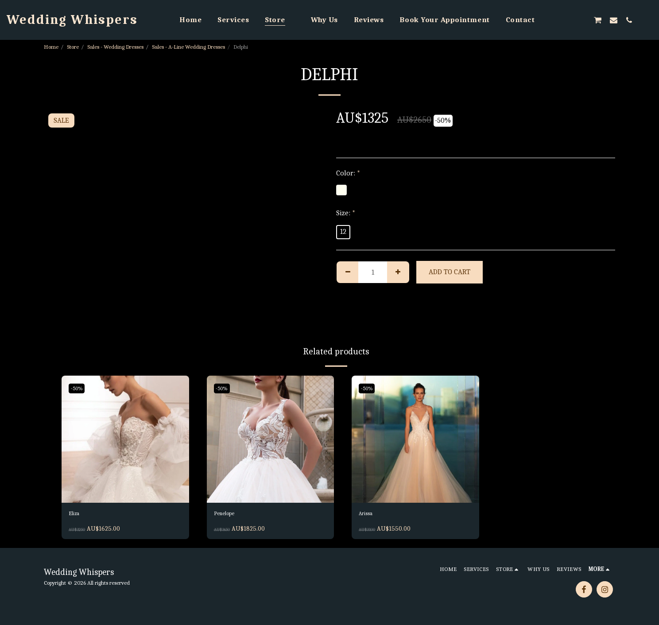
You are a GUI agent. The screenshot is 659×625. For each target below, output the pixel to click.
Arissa (368, 515)
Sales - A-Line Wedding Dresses (188, 46)
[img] (125, 439)
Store (73, 46)
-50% (78, 388)
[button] (550, 20)
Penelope (228, 515)
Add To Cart (449, 272)
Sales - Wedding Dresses (115, 46)
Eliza (76, 515)
